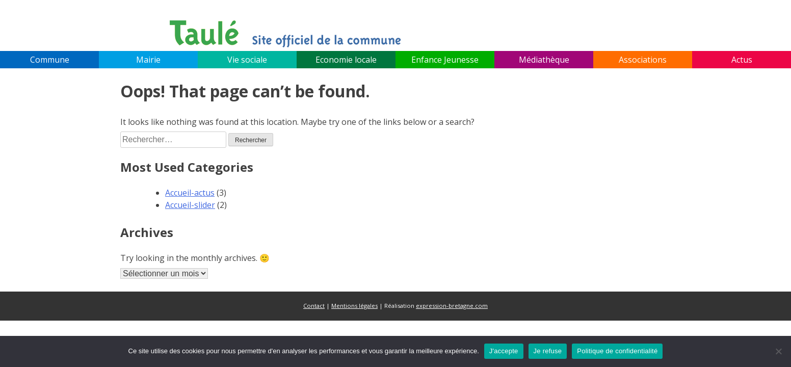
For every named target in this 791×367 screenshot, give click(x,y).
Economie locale (346, 59)
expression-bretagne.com (452, 305)
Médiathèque (544, 59)
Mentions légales (354, 305)
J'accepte (503, 351)
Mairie (148, 59)
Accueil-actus (190, 192)
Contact (314, 305)
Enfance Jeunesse (445, 59)
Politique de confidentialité (617, 351)
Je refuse (548, 351)
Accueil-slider (190, 205)
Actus (741, 59)
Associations (643, 59)
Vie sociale (247, 59)
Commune (49, 59)
